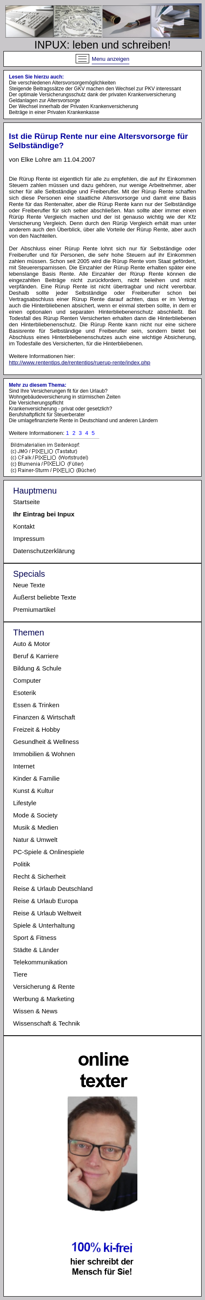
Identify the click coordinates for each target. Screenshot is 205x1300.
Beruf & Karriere (36, 655)
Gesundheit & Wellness (46, 741)
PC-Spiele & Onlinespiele (48, 851)
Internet (24, 766)
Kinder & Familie (36, 778)
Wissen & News (35, 1011)
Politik (21, 864)
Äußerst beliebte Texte (44, 597)
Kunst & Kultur (33, 790)
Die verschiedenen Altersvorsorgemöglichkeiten (62, 83)
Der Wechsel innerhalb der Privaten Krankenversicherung (73, 106)
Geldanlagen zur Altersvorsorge (44, 100)
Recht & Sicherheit (39, 876)
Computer (27, 680)
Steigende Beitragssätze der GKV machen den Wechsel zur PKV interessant (95, 89)
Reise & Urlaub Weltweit (47, 913)
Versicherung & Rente (44, 986)
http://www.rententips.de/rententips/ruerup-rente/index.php (79, 362)
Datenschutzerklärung (44, 550)
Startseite (26, 501)
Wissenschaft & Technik (46, 1023)
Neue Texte (29, 585)
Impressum (28, 538)
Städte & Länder (36, 949)
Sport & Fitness (35, 937)
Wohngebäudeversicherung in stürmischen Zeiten (64, 397)
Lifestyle (24, 802)
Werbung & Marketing (43, 998)
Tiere (20, 974)
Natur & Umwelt (35, 839)
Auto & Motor (31, 643)
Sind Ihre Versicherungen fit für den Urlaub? (58, 391)
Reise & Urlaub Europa (45, 900)
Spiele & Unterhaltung (44, 925)
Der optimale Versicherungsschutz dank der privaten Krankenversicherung (92, 95)
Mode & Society (35, 815)
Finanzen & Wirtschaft (44, 717)
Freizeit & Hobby (36, 729)
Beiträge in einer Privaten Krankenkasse (54, 112)
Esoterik (24, 692)
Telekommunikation (40, 962)
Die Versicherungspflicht (36, 403)
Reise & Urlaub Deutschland (53, 888)
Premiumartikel (34, 609)
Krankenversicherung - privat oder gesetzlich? (60, 409)
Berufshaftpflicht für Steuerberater (47, 415)
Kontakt (24, 526)
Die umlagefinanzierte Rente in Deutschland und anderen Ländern (83, 420)
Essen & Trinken (36, 704)
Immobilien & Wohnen (44, 753)
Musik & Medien (35, 827)
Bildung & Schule (37, 668)
